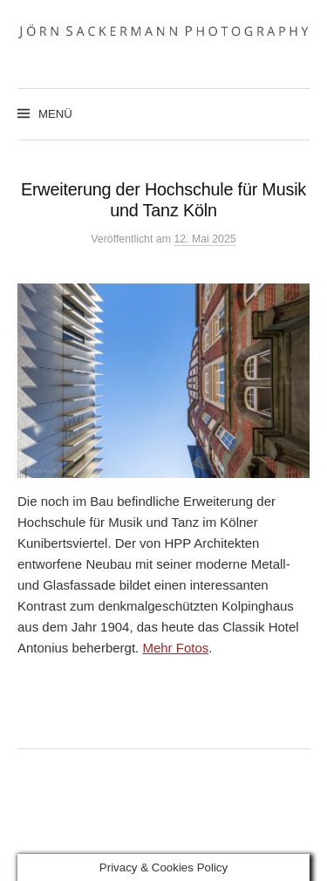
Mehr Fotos (175, 647)
